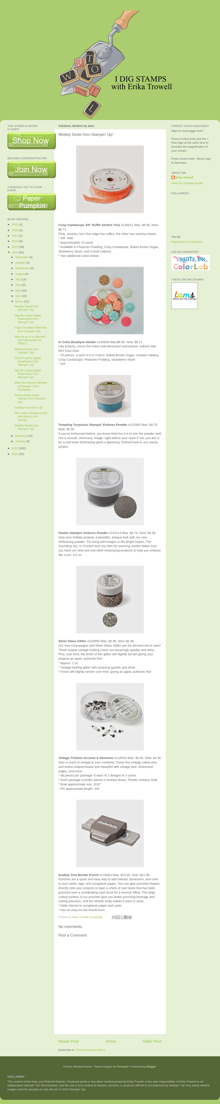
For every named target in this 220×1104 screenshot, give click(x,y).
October (20, 262)
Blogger (151, 1066)
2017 (15, 235)
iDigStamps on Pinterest (186, 241)
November (22, 257)
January (20, 441)
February (21, 435)
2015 (15, 246)
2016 (15, 241)
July (18, 279)
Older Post (152, 1041)
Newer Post (68, 1041)
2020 (15, 224)
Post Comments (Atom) (90, 1049)
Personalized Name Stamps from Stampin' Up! (30, 398)
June (18, 284)
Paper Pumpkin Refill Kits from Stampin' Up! (31, 329)
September (22, 268)
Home (111, 1041)
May (18, 290)
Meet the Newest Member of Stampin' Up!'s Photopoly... (31, 386)
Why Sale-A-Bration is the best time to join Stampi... (31, 416)
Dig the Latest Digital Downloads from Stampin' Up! (28, 319)
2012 (15, 454)
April (18, 296)
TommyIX (123, 1066)
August (20, 273)
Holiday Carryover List (29, 407)
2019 (15, 230)
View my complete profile (187, 183)
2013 (15, 448)
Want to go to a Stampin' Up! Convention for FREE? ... (30, 340)
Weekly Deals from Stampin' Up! (26, 308)
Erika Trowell (184, 177)
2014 (15, 252)
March (19, 301)
